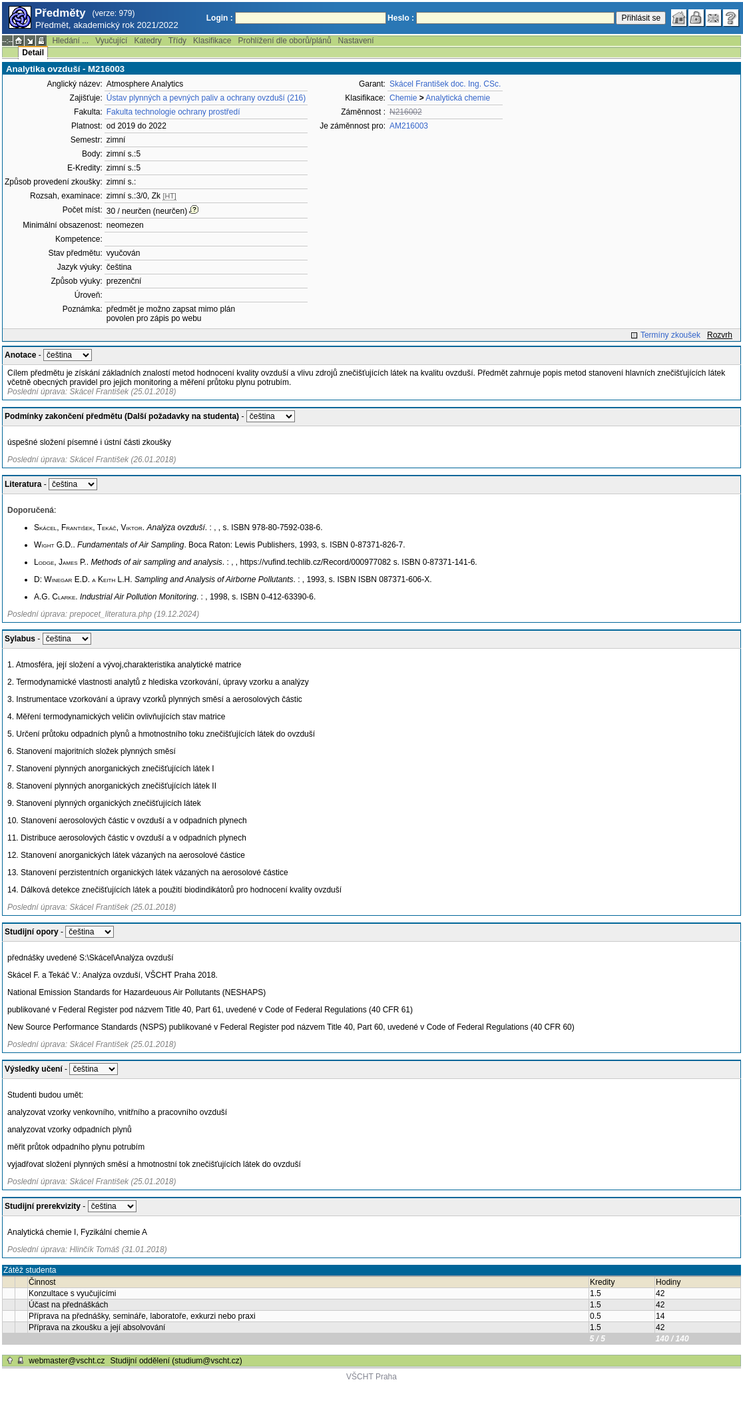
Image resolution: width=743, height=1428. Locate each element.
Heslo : (400, 18)
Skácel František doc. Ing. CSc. (445, 84)
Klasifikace (212, 40)
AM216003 (408, 126)
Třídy (177, 40)
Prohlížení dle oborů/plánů (284, 40)
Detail (33, 52)
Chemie (403, 98)
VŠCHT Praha (371, 1376)
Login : (219, 18)
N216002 (405, 112)
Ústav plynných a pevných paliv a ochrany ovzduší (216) (206, 98)
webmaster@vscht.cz (67, 1360)
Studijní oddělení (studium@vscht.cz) (176, 1360)
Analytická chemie (457, 98)
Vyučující (111, 40)
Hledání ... (70, 40)
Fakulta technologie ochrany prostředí (173, 112)
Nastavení (356, 40)
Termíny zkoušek (670, 335)
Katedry (147, 40)
